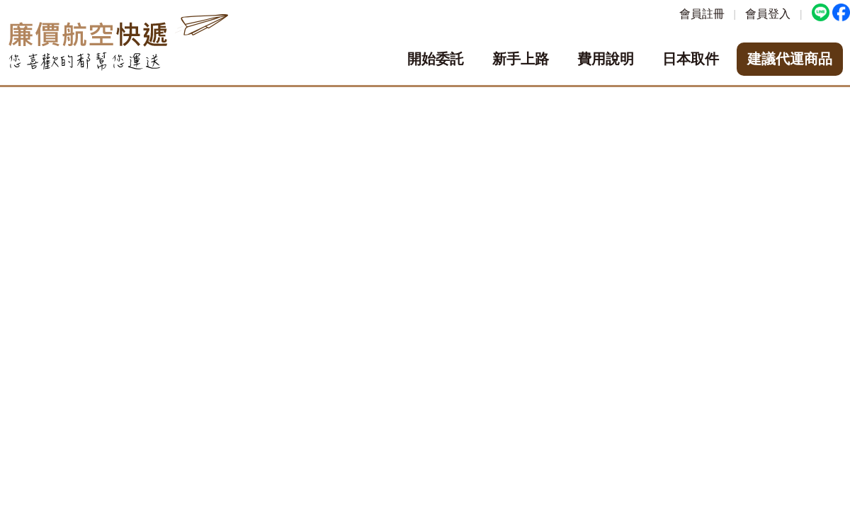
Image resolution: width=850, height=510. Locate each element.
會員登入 (767, 14)
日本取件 (690, 59)
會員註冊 (702, 14)
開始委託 (435, 59)
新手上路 (520, 59)
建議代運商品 (789, 59)
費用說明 (605, 59)
